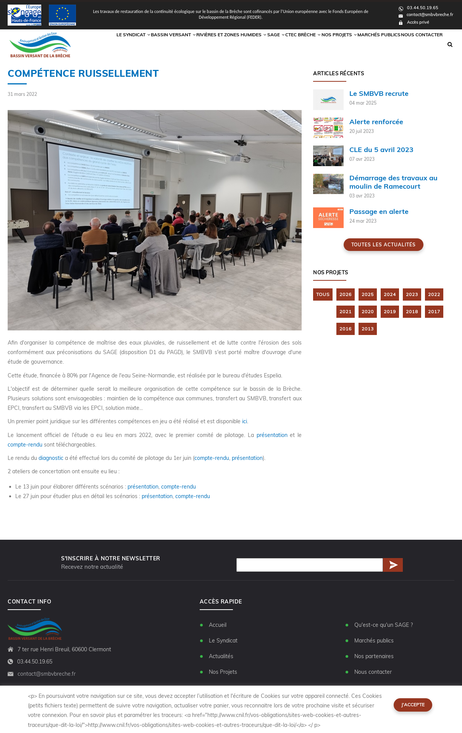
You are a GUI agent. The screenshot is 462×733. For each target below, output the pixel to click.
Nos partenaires (374, 656)
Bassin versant (150, 44)
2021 (345, 312)
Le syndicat (108, 44)
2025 (368, 295)
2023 (412, 295)
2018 (412, 312)
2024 (390, 295)
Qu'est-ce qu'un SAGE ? (383, 624)
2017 (434, 312)
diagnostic (51, 458)
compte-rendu (25, 444)
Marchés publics (374, 44)
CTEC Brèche (290, 44)
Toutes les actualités (383, 245)
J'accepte (413, 704)
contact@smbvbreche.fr (426, 14)
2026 (345, 295)
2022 (434, 295)
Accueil (217, 624)
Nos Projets (330, 44)
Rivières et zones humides (211, 44)
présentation (273, 435)
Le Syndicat (223, 640)
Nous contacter (420, 44)
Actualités (221, 656)
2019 (390, 312)
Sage (258, 44)
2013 (368, 329)
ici (244, 421)
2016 (345, 329)
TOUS (323, 295)
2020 (368, 312)
